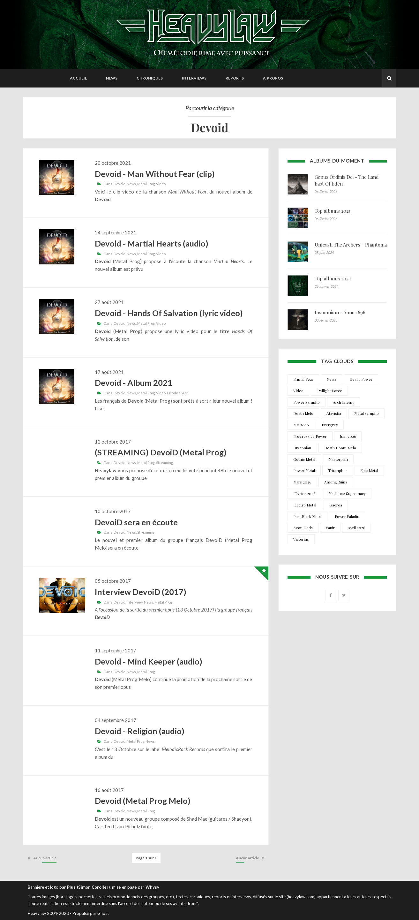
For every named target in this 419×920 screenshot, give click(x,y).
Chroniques (150, 78)
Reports (235, 78)
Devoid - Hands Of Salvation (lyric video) (169, 313)
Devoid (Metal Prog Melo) (143, 800)
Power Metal (304, 470)
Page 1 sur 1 (146, 857)
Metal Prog (146, 184)
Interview (135, 602)
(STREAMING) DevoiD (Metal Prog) (161, 452)
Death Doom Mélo (340, 447)
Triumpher (337, 470)
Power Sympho (306, 402)
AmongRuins (335, 481)
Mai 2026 (301, 424)
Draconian (302, 447)
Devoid (119, 184)
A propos (273, 78)
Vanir (330, 527)
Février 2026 (304, 493)
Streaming (164, 462)
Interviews (194, 78)
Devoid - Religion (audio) (139, 731)
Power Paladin (347, 516)
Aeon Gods (303, 527)
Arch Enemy (343, 402)
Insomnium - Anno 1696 (340, 312)
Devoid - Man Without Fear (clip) (155, 174)
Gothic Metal (304, 459)
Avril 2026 (356, 527)
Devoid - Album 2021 (133, 382)
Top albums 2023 (333, 278)
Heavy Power (360, 379)
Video (161, 184)
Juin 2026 (348, 436)
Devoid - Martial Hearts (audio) (151, 243)
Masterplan (338, 459)
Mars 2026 (302, 481)
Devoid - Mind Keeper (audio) (148, 661)
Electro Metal (304, 504)
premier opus (117, 687)
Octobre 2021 (178, 393)
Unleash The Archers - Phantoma (351, 244)
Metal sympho (366, 413)
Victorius (301, 539)
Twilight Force (329, 390)
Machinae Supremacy (347, 493)
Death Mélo (303, 413)
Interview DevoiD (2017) (140, 592)
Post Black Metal (307, 516)
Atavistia (333, 413)
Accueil (78, 78)
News (111, 78)
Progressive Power (310, 436)
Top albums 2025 (332, 211)
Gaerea (335, 504)
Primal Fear (303, 379)
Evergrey (330, 424)
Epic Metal (369, 470)
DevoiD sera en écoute (136, 522)
